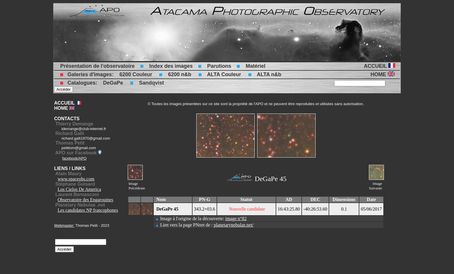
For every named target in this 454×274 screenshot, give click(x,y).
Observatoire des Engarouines (85, 199)
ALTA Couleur (224, 74)
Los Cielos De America (79, 189)
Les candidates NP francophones (88, 210)
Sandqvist (151, 83)
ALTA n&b (269, 74)
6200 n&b (179, 74)
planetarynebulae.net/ (233, 224)
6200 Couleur (135, 74)
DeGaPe (113, 83)
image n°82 (236, 218)
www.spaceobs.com (76, 178)
